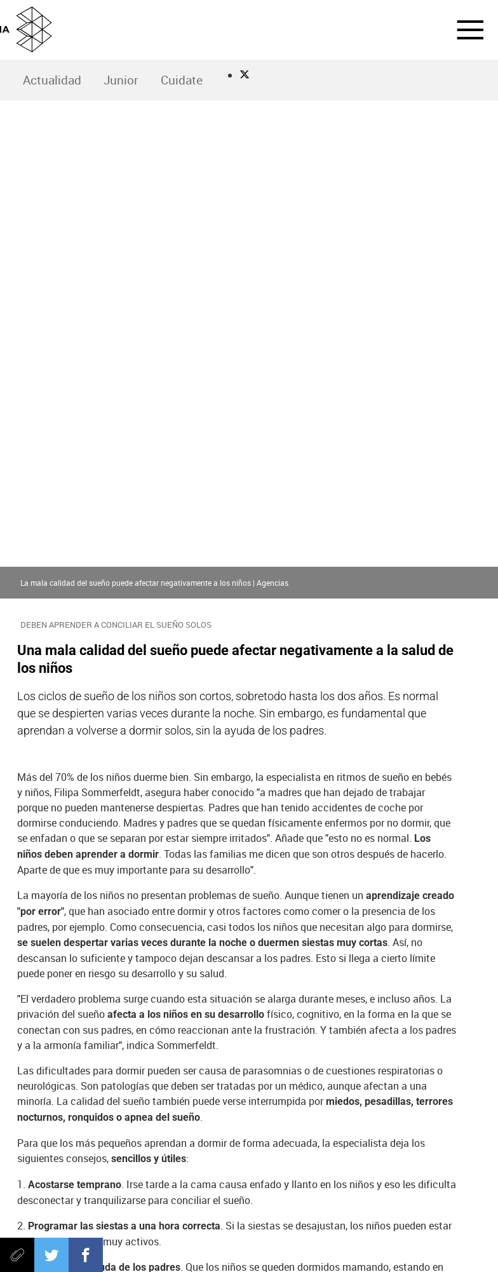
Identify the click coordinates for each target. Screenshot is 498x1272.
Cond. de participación (303, 1225)
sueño (40, 1012)
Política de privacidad (124, 1225)
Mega (319, 1113)
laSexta (179, 1113)
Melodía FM (239, 1138)
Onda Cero (146, 1138)
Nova (364, 1012)
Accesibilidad (249, 1245)
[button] (462, 30)
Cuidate (182, 80)
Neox (225, 1113)
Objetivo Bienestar (241, 1012)
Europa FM (192, 1138)
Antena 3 (132, 1113)
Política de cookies (212, 1225)
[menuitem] (51, 80)
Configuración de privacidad (412, 1225)
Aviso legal (51, 1225)
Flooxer (352, 1138)
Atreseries (366, 1113)
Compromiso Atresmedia (128, 1012)
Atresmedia (249, 1078)
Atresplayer (296, 1138)
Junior (121, 80)
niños (316, 1012)
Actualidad (52, 80)
